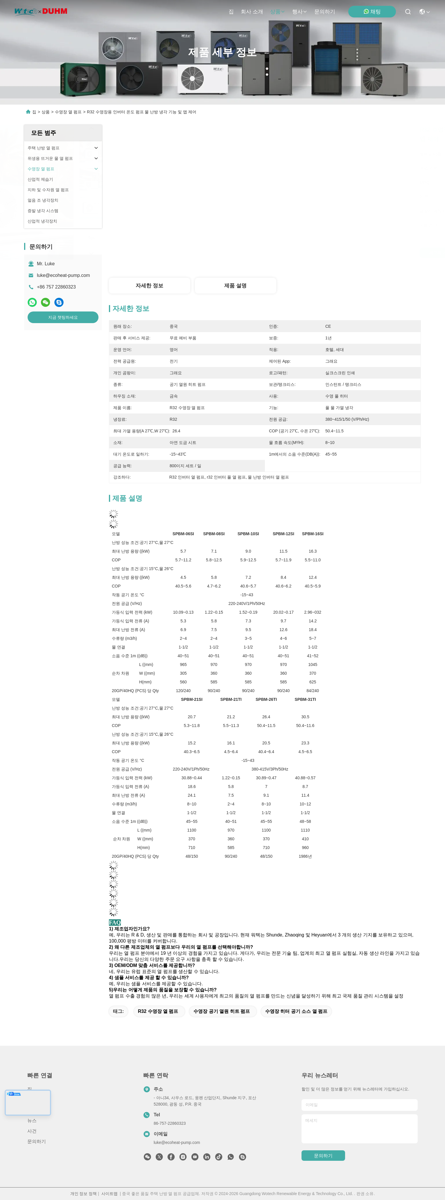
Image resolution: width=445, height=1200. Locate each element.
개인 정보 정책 (83, 1193)
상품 (277, 12)
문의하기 (324, 12)
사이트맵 (109, 1193)
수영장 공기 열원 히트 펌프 (221, 1011)
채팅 (372, 11)
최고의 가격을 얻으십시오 (313, 253)
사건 (32, 1131)
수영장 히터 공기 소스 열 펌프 (296, 1011)
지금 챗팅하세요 (63, 317)
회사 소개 (252, 12)
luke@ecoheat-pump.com (63, 275)
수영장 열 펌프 (68, 112)
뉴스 (32, 1120)
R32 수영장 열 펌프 (158, 1011)
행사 (299, 12)
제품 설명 (235, 286)
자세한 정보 (149, 286)
